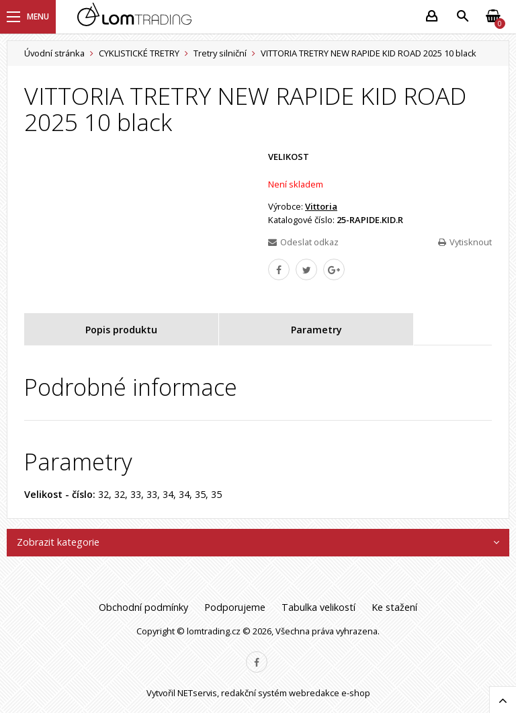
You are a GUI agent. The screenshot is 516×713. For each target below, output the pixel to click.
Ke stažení (394, 607)
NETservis (197, 693)
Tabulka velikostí (318, 607)
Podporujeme (234, 607)
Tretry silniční (220, 53)
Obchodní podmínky (143, 607)
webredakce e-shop (329, 693)
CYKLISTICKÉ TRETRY (139, 53)
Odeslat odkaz (303, 242)
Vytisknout (465, 242)
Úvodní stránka (54, 53)
